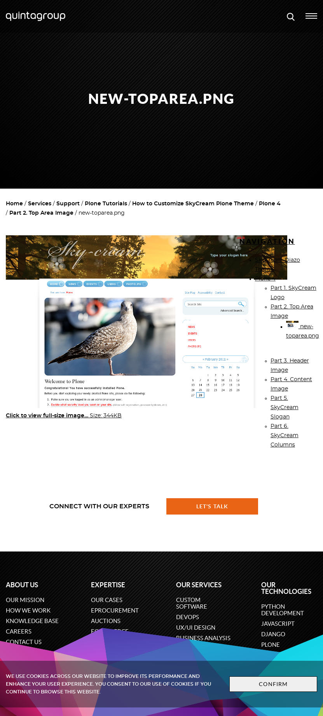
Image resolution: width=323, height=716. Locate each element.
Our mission (25, 600)
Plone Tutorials (106, 204)
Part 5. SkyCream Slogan (285, 408)
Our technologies (286, 588)
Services (39, 204)
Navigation (267, 241)
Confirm (273, 684)
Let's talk (212, 506)
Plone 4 (270, 204)
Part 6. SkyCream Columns (285, 436)
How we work (28, 610)
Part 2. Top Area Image (41, 213)
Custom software (191, 603)
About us (22, 584)
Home (14, 204)
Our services (199, 584)
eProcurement (115, 610)
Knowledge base (32, 621)
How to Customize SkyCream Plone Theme (193, 204)
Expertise (108, 584)
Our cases (106, 600)
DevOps (187, 617)
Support (68, 204)
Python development (282, 609)
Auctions (105, 621)
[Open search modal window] (291, 16)
